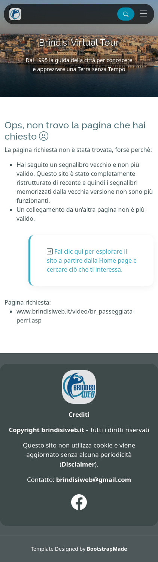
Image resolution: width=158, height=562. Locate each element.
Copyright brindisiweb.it (46, 429)
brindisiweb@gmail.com (93, 479)
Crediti (79, 414)
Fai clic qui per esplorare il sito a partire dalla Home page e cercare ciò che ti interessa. (92, 260)
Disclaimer (78, 464)
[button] (125, 14)
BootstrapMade (107, 548)
